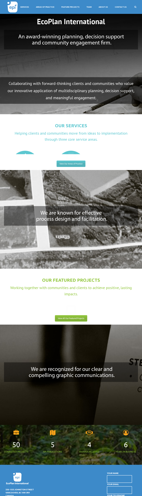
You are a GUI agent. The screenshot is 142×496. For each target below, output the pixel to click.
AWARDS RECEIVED (89, 450)
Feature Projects (70, 7)
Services (24, 7)
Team (89, 7)
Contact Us (121, 7)
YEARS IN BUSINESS (126, 450)
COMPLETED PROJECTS (16, 450)
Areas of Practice (45, 7)
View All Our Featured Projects (71, 317)
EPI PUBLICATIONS (52, 450)
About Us (103, 7)
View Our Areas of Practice (71, 163)
